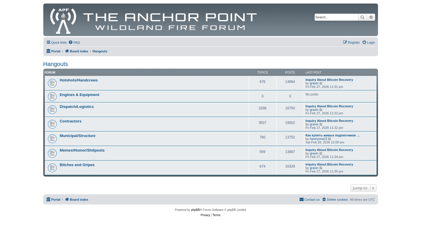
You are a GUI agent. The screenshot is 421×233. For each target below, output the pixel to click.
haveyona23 (318, 138)
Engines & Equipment (79, 95)
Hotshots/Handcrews (79, 80)
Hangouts (55, 64)
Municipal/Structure (78, 136)
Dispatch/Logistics (77, 106)
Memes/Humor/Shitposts (82, 150)
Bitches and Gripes (77, 165)
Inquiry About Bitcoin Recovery (329, 79)
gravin (314, 83)
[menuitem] (74, 42)
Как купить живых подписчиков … (333, 135)
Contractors (71, 121)
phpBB (195, 209)
